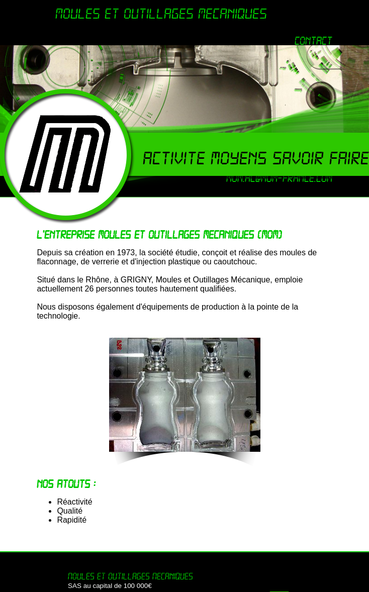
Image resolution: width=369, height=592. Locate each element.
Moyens (241, 158)
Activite (177, 158)
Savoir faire (320, 158)
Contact (313, 41)
